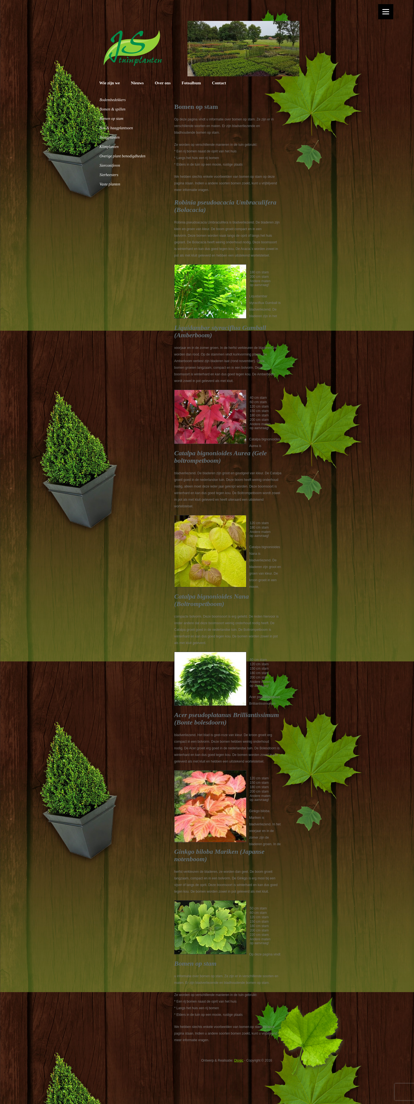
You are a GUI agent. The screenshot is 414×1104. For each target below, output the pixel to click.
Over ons (163, 83)
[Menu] (385, 11)
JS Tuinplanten (133, 48)
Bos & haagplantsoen (116, 128)
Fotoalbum (191, 83)
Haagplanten (110, 137)
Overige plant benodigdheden (122, 156)
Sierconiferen (110, 165)
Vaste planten (110, 184)
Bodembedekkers (113, 100)
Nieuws (137, 83)
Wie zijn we (109, 83)
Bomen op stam (111, 119)
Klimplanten (109, 147)
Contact (219, 83)
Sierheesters (109, 175)
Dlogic (238, 1060)
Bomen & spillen (112, 109)
